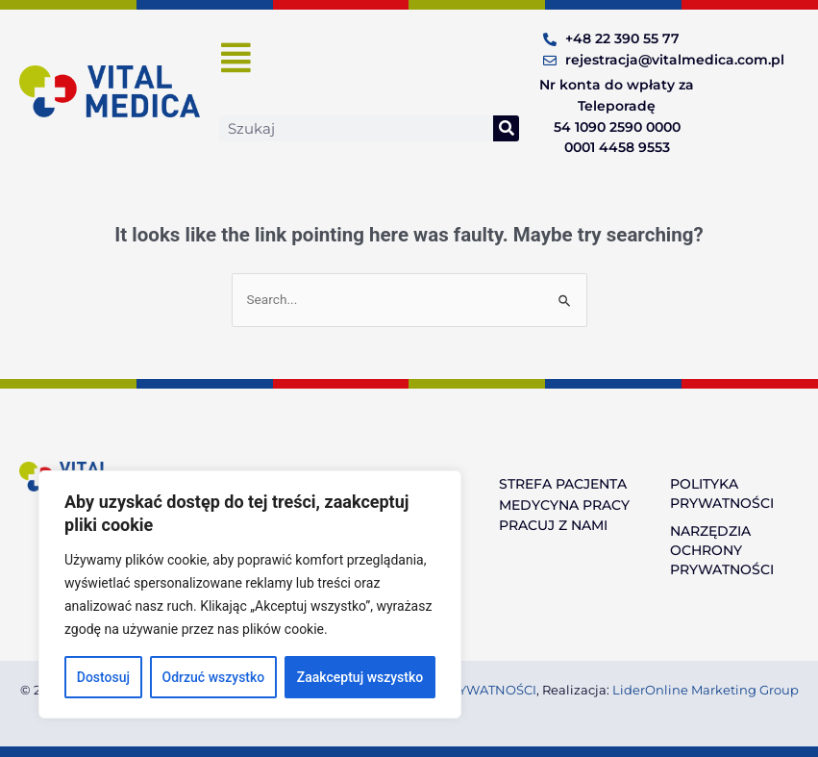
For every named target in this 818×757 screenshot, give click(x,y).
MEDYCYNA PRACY (564, 505)
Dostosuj (103, 677)
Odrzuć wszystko (213, 677)
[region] (249, 594)
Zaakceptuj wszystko (360, 677)
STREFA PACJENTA (563, 484)
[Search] (506, 128)
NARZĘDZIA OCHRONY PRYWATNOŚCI (722, 550)
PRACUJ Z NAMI (553, 525)
